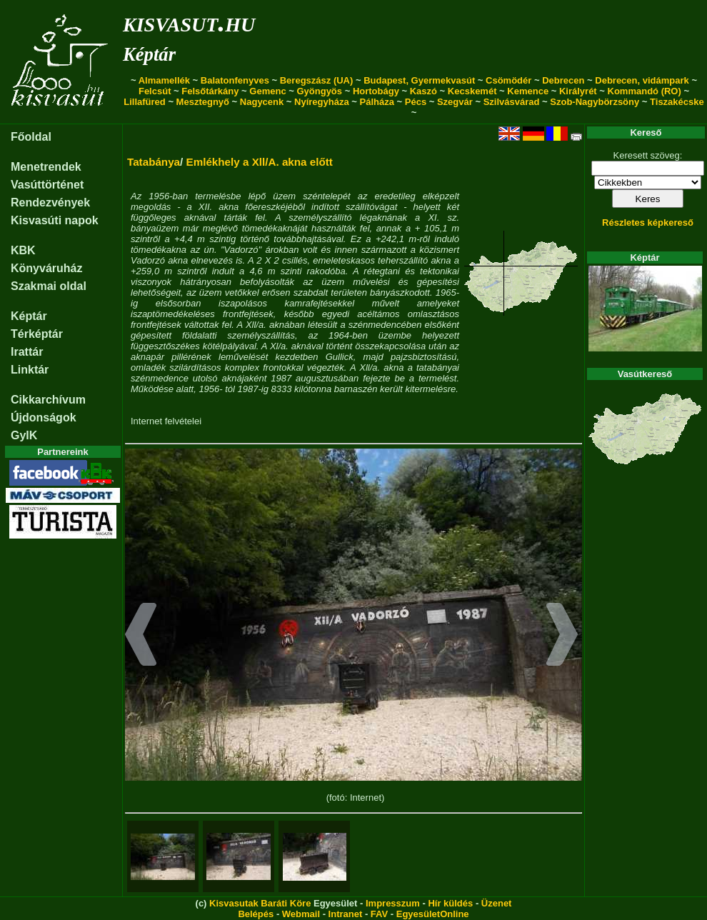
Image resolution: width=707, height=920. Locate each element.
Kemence (527, 91)
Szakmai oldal (48, 286)
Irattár (27, 352)
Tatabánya (153, 162)
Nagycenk (262, 101)
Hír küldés (450, 903)
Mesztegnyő (202, 101)
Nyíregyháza (321, 101)
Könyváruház (46, 268)
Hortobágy (376, 91)
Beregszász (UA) (317, 80)
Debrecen (563, 80)
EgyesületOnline (432, 914)
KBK (23, 250)
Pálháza (377, 101)
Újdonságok (43, 417)
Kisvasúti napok (55, 220)
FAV (379, 914)
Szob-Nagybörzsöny (594, 101)
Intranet (346, 914)
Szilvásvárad (511, 101)
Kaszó (423, 91)
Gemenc (267, 91)
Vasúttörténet (47, 185)
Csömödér (508, 80)
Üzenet (496, 903)
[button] (141, 636)
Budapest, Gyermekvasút (419, 80)
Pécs (415, 101)
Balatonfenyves (235, 80)
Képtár (149, 54)
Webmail (301, 914)
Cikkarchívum (48, 400)
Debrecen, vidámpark (642, 80)
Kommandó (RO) (644, 91)
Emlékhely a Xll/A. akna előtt (259, 162)
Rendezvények (50, 202)
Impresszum (393, 903)
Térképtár (37, 334)
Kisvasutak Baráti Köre (260, 903)
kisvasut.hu (189, 22)
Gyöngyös (319, 91)
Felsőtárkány (210, 91)
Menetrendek (46, 167)
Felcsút (155, 91)
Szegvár (455, 101)
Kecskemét (472, 91)
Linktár (30, 370)
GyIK (24, 435)
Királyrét (578, 91)
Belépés (256, 914)
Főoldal (31, 137)
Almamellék (164, 80)
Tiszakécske (677, 101)
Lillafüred (145, 101)
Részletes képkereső (647, 222)
